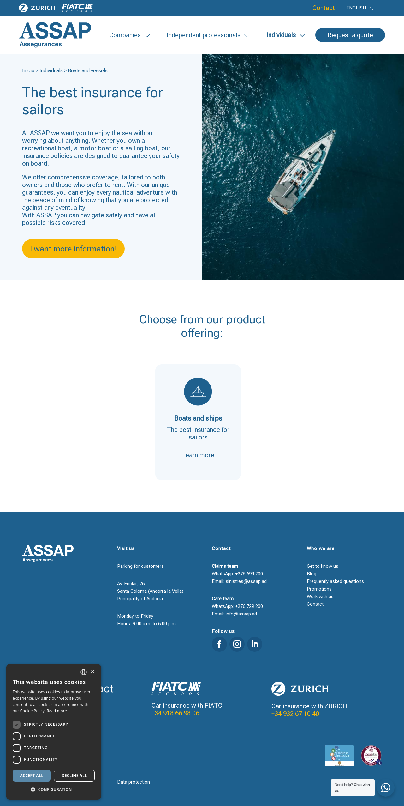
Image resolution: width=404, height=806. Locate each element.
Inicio (28, 71)
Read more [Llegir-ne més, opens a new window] (57, 710)
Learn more (198, 455)
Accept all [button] (32, 775)
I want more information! (73, 248)
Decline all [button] (74, 775)
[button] (54, 789)
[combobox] (83, 672)
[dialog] (53, 732)
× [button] (92, 672)
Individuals (51, 71)
